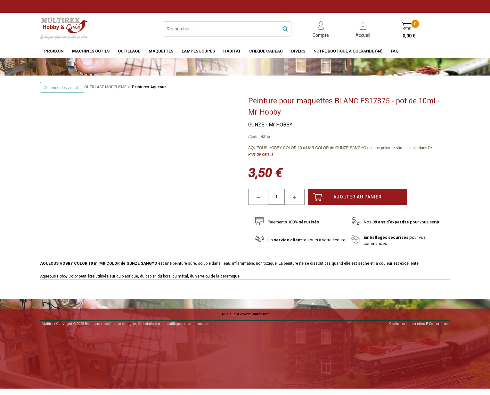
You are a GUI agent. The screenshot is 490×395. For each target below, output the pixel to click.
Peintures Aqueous (149, 87)
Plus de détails (260, 154)
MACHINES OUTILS (91, 51)
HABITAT (232, 51)
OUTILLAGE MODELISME (105, 87)
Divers (298, 51)
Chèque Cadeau (266, 51)
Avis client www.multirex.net (245, 314)
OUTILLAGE (129, 51)
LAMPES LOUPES (198, 51)
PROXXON (54, 51)
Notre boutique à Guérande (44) (348, 51)
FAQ (394, 51)
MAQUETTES (161, 51)
